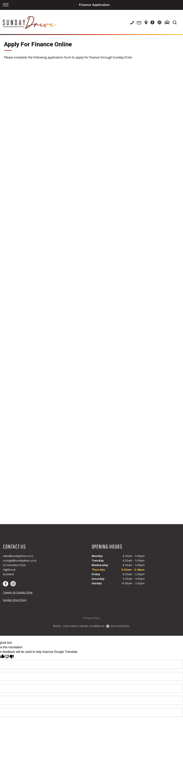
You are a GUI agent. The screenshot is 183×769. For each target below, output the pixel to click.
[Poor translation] (9, 656)
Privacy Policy (91, 618)
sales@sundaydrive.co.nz (18, 556)
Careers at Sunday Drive (17, 592)
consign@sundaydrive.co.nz (19, 560)
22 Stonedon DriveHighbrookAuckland (14, 569)
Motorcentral (118, 626)
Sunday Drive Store (14, 600)
